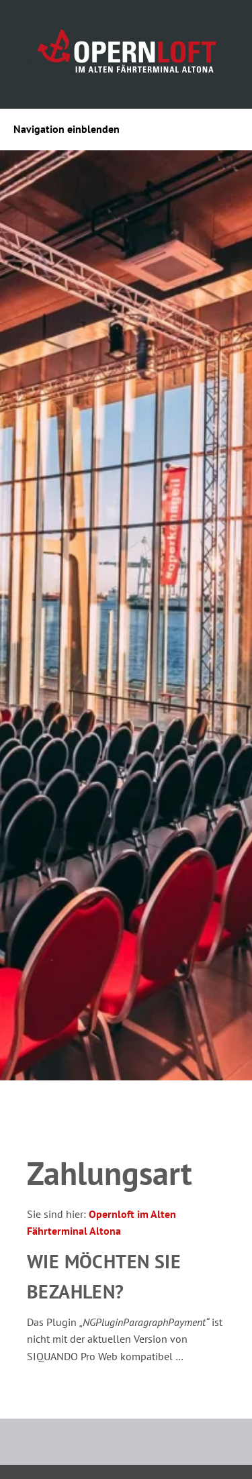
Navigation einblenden (66, 129)
